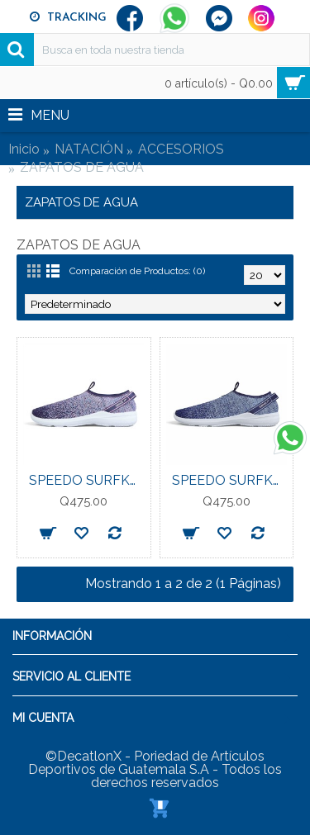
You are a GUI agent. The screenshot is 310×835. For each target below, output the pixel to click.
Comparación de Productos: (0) (137, 271)
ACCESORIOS (181, 149)
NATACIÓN (89, 149)
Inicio (24, 149)
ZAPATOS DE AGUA (82, 167)
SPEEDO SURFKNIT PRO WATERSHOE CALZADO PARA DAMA (87, 480)
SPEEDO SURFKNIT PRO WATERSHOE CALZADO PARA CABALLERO (230, 480)
